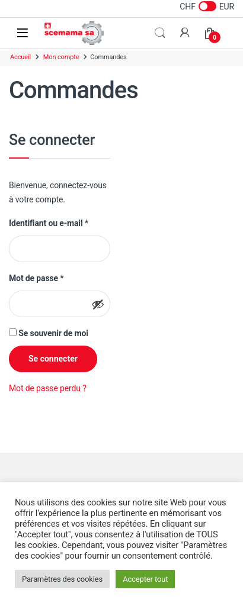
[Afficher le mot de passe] (97, 304)
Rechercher (160, 33)
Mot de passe (36, 278)
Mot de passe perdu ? (48, 388)
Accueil (20, 57)
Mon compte (61, 57)
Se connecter (53, 358)
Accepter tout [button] (145, 579)
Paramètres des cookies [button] (62, 579)
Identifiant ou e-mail (48, 223)
